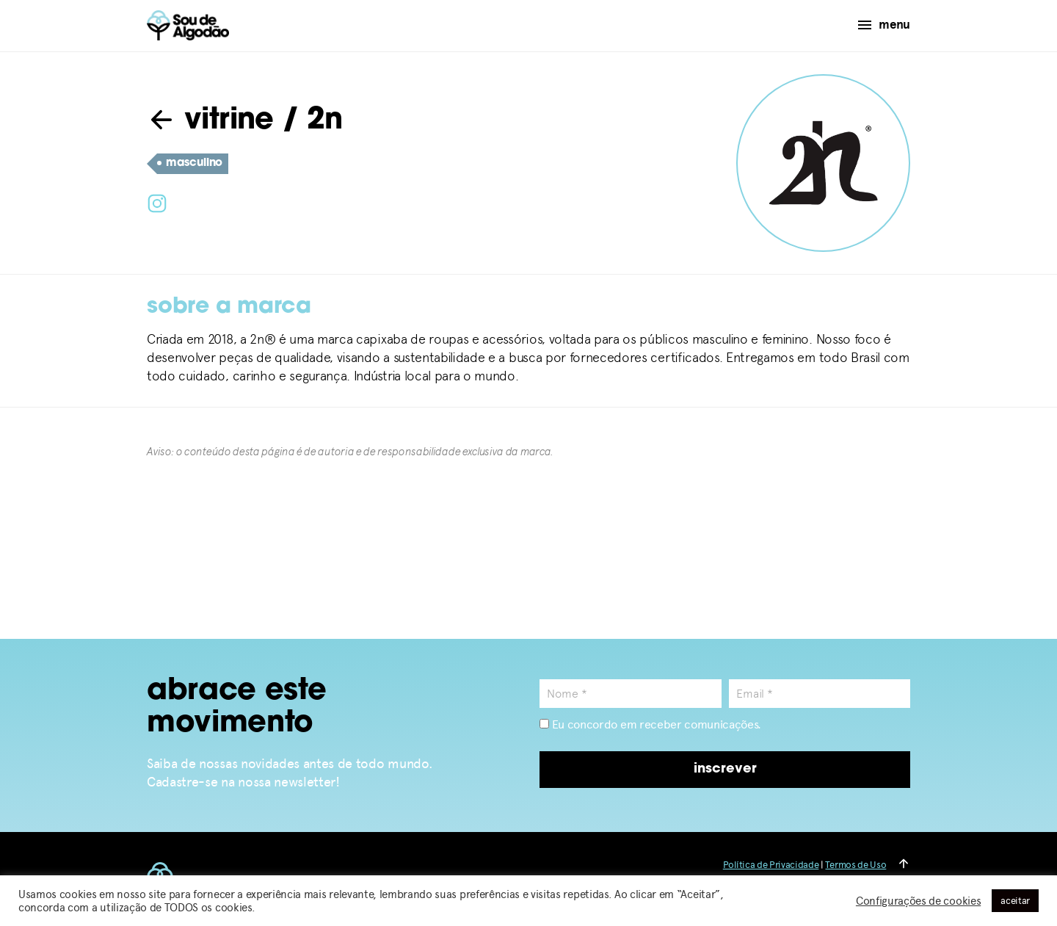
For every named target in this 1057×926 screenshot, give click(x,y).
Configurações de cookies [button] (918, 901)
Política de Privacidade (771, 864)
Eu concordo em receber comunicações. (650, 724)
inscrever (725, 769)
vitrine (210, 121)
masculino (189, 163)
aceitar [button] (1015, 900)
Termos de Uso (855, 864)
